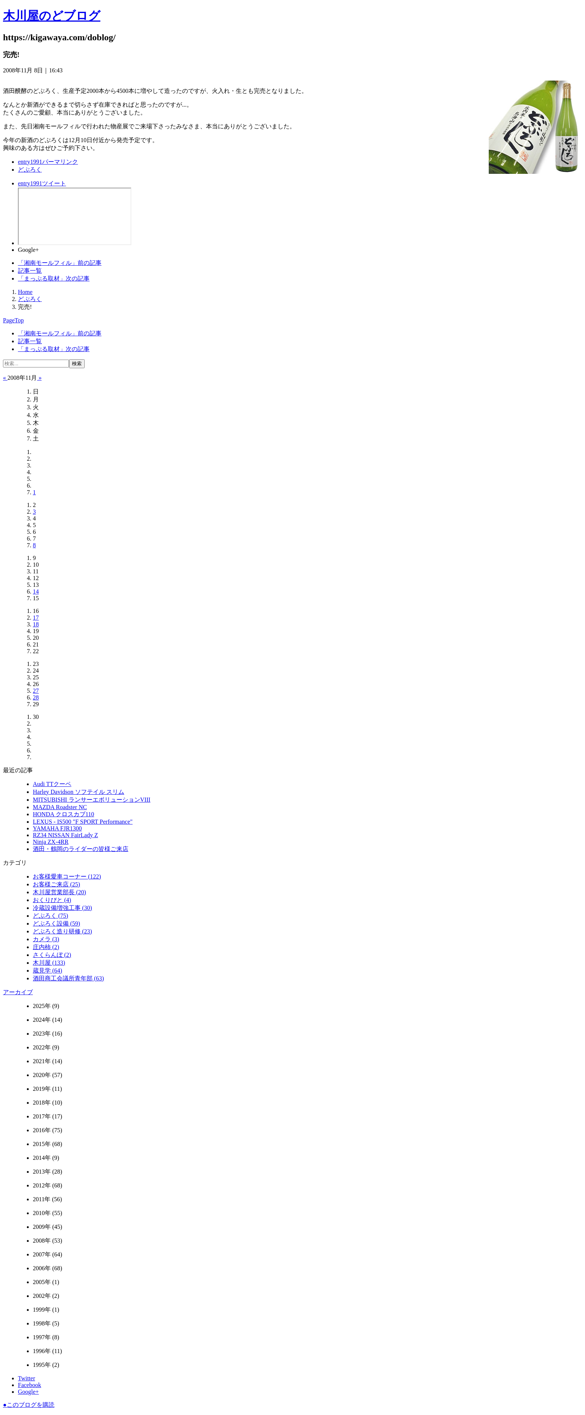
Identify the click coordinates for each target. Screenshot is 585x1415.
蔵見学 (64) (47, 970)
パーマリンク (48, 162)
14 (36, 591)
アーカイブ (18, 992)
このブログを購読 (28, 1405)
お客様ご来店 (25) (56, 884)
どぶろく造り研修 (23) (62, 931)
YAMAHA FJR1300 (57, 828)
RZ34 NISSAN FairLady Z (65, 835)
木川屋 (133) (49, 962)
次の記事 (54, 278)
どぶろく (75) (50, 915)
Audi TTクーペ (52, 784)
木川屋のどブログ (51, 15)
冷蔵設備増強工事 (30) (62, 908)
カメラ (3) (46, 939)
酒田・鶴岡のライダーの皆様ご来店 (80, 849)
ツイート (42, 183)
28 (36, 697)
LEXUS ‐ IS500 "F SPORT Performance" (82, 821)
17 (36, 617)
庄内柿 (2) (46, 947)
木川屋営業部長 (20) (59, 892)
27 (36, 691)
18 (36, 624)
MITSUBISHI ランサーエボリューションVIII (91, 799)
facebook (74, 216)
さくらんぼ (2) (52, 955)
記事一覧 (30, 270)
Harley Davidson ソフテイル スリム (78, 792)
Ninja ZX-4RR (51, 842)
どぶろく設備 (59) (56, 923)
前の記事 (59, 263)
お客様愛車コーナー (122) (67, 876)
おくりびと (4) (52, 900)
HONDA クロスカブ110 (63, 814)
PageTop (13, 320)
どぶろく (30, 169)
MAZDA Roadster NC (60, 807)
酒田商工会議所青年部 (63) (68, 978)
